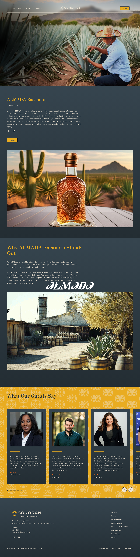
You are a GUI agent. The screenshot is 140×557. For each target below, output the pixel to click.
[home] (70, 8)
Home (13, 8)
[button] (29, 8)
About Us (20, 8)
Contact (125, 8)
